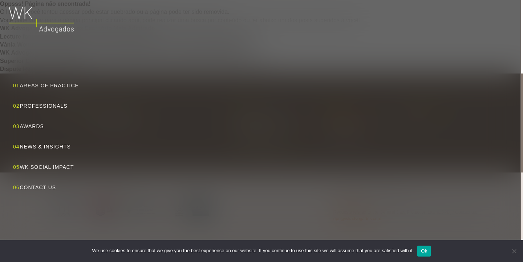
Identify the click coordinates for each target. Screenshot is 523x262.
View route (267, 146)
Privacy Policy (347, 202)
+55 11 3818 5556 (343, 133)
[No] (514, 251)
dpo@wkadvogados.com (357, 218)
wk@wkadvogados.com (349, 117)
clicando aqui (122, 20)
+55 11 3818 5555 (343, 125)
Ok (424, 251)
